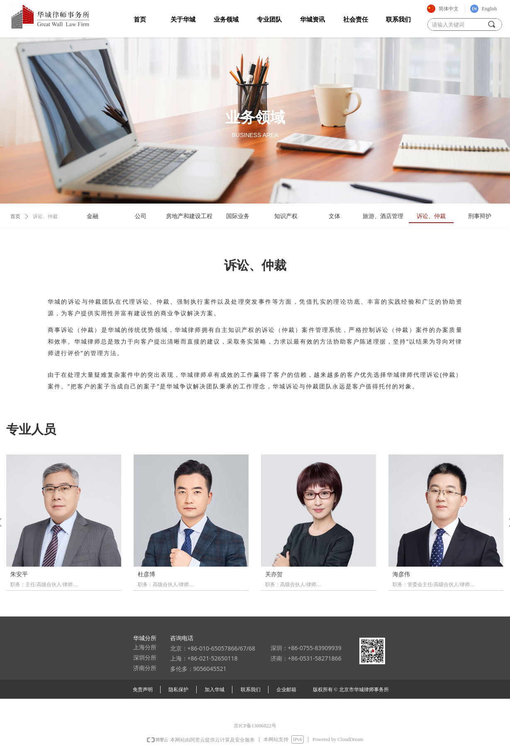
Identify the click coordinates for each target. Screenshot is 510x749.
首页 (15, 216)
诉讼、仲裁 (45, 216)
